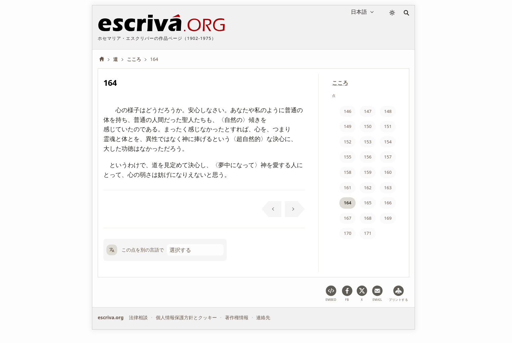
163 (387, 188)
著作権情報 (236, 317)
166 (387, 203)
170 (347, 233)
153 (367, 142)
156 (367, 157)
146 (347, 111)
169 (387, 218)
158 (347, 172)
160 (387, 172)
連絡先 (263, 317)
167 (347, 218)
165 (367, 203)
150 (367, 126)
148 (387, 111)
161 (347, 188)
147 (367, 111)
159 (367, 172)
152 (347, 142)
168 (367, 218)
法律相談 (138, 317)
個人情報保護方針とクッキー (186, 317)
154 (387, 142)
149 (347, 126)
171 (367, 233)
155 (347, 157)
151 (387, 126)
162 (367, 188)
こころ (340, 82)
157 (387, 157)
